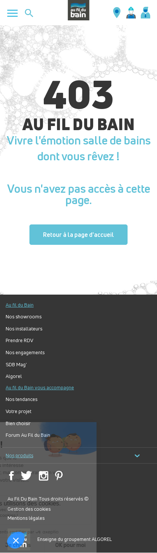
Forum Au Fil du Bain (28, 435)
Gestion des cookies (29, 509)
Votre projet (18, 411)
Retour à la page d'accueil (78, 234)
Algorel (14, 376)
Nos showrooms (24, 316)
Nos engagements (25, 352)
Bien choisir (18, 423)
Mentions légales (26, 518)
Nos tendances (21, 399)
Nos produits (73, 455)
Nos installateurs (24, 328)
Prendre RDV (19, 340)
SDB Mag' (16, 364)
